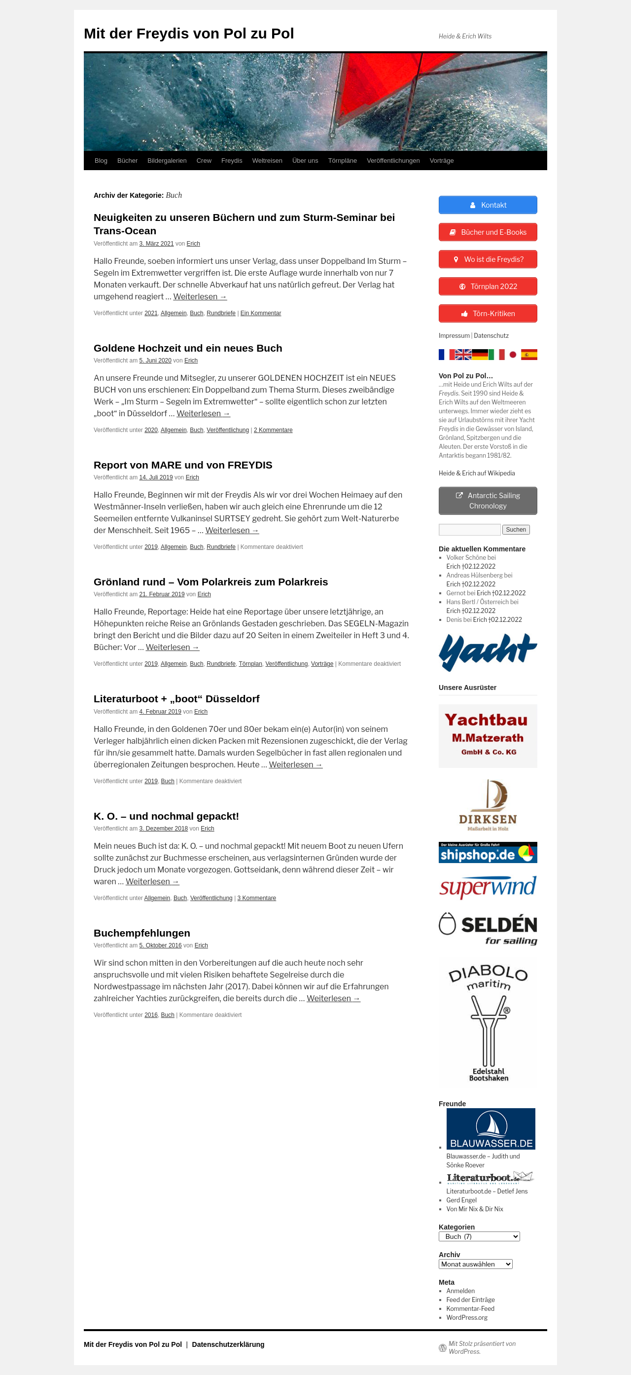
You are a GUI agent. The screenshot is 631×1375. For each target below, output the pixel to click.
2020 (151, 430)
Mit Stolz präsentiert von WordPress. (482, 1347)
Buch (196, 313)
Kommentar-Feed (471, 1308)
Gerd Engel (462, 1200)
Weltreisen (267, 160)
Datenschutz (491, 335)
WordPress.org (467, 1317)
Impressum (454, 335)
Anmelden (461, 1291)
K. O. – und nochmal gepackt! (166, 816)
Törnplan (250, 663)
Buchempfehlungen (142, 933)
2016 (151, 1015)
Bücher (127, 160)
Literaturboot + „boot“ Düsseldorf (177, 698)
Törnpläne (342, 160)
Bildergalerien (167, 160)
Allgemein (174, 313)
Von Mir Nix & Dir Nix (475, 1209)
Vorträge (442, 160)
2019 (151, 546)
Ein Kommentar (261, 313)
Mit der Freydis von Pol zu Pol (189, 33)
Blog (101, 160)
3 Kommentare (257, 898)
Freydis (232, 160)
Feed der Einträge (471, 1299)
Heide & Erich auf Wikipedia (477, 473)
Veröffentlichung (228, 430)
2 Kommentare (273, 430)
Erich (193, 243)
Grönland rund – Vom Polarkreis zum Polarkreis (211, 581)
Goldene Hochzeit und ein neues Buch (188, 348)
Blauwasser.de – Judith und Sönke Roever (491, 1156)
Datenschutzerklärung (228, 1344)
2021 (151, 313)
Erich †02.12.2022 (471, 567)
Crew (204, 160)
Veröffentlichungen (393, 160)
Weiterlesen (200, 296)
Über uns (305, 160)
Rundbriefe (221, 313)
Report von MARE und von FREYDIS (183, 464)
